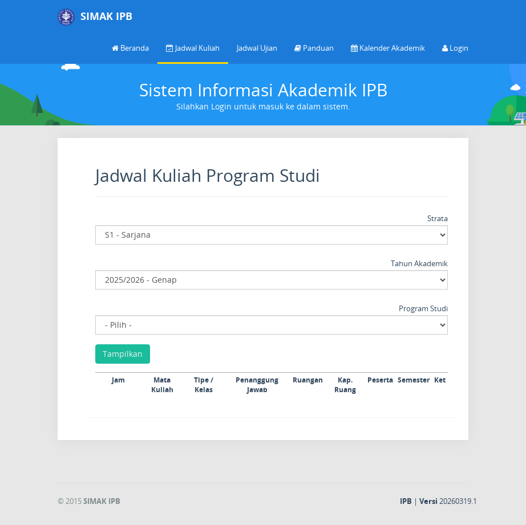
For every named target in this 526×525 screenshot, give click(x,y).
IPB (406, 501)
